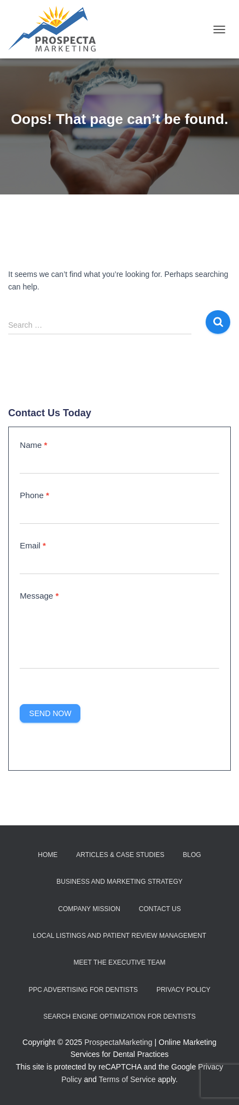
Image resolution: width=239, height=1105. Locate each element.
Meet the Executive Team (119, 962)
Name (33, 445)
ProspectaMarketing (118, 1042)
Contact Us (160, 909)
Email (33, 545)
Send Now (50, 713)
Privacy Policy (183, 990)
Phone (34, 495)
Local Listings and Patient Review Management (119, 935)
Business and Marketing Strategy (119, 881)
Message (39, 595)
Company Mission (89, 909)
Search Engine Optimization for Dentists (119, 1016)
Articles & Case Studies (120, 855)
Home (47, 855)
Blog (192, 855)
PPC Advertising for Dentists (83, 990)
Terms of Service (126, 1079)
